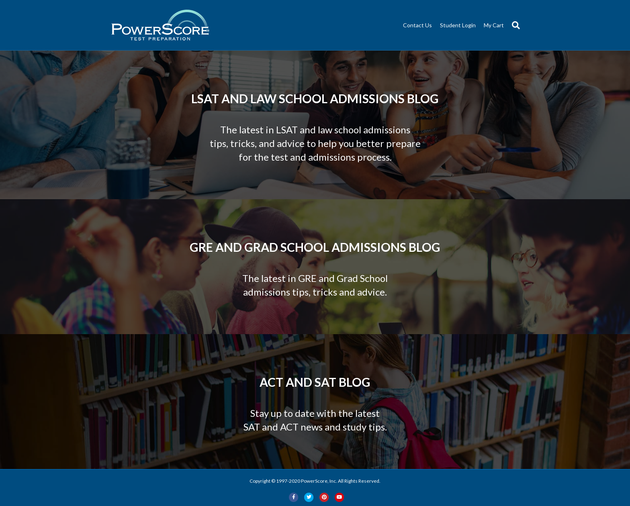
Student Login (458, 25)
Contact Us (417, 25)
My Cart (494, 25)
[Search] (514, 25)
